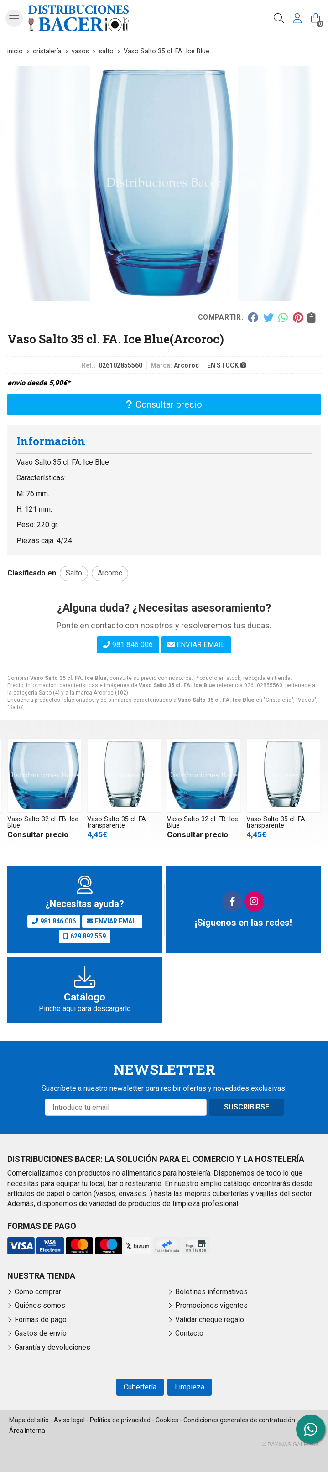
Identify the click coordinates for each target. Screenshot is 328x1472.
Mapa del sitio (29, 1420)
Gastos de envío (41, 1333)
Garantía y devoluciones (52, 1347)
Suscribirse (246, 1107)
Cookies (167, 1420)
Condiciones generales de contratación (239, 1420)
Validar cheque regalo (209, 1319)
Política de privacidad (120, 1420)
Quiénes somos (40, 1305)
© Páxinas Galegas (290, 1444)
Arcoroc (104, 692)
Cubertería (140, 1387)
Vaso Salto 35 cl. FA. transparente (117, 822)
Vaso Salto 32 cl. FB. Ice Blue (42, 822)
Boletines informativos (211, 1291)
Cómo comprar (38, 1291)
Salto (45, 692)
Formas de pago (41, 1319)
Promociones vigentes (211, 1305)
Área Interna (27, 1430)
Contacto (189, 1333)
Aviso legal (69, 1420)
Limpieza (189, 1387)
